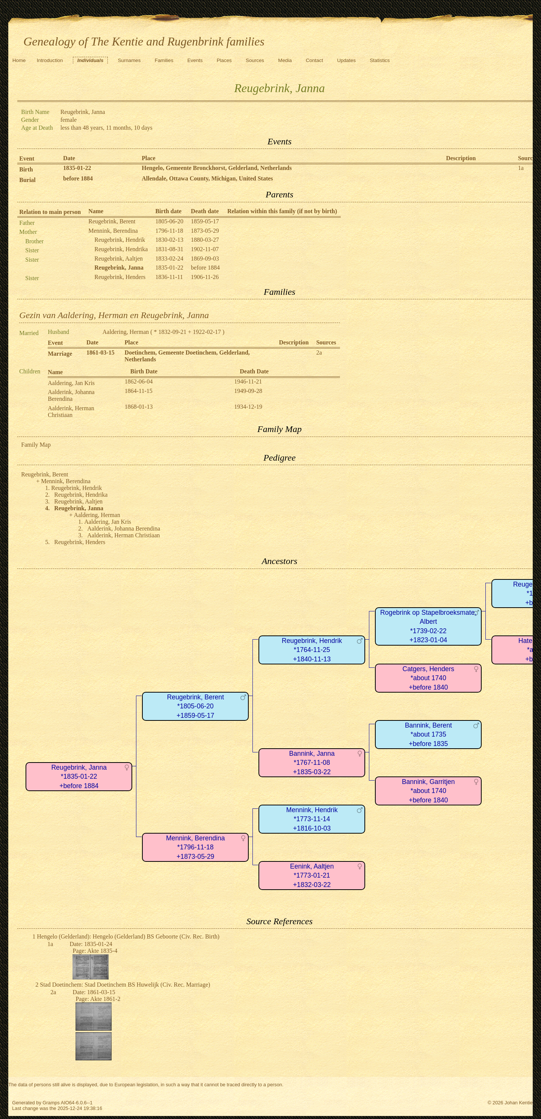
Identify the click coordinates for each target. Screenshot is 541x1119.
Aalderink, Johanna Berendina (71, 395)
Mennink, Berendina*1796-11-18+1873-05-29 (195, 847)
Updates (346, 60)
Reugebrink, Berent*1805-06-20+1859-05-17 (195, 706)
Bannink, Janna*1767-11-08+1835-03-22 (312, 763)
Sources (255, 60)
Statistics (380, 60)
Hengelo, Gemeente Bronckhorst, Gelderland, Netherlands (217, 168)
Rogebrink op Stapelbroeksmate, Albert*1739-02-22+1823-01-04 (428, 626)
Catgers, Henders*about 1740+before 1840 (428, 678)
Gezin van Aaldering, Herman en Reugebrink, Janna (114, 315)
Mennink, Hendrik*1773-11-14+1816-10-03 (312, 819)
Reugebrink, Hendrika (121, 249)
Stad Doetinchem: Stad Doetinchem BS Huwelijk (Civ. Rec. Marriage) (125, 984)
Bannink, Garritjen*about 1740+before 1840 (428, 791)
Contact (314, 60)
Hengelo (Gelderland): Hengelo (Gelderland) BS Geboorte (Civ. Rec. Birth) (128, 936)
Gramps (51, 1102)
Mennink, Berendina (113, 230)
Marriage (60, 353)
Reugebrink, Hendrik (119, 240)
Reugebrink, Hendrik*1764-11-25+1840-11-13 (312, 650)
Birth (26, 169)
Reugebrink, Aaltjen (118, 258)
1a (521, 168)
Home (19, 60)
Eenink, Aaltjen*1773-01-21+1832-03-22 (312, 876)
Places (224, 60)
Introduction (50, 60)
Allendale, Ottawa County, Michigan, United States (207, 178)
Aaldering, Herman (126, 332)
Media (285, 60)
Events (195, 60)
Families (164, 60)
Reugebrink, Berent (111, 221)
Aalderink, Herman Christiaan (71, 411)
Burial (27, 180)
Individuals (90, 60)
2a (319, 352)
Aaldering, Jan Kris (71, 383)
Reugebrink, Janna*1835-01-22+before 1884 (79, 777)
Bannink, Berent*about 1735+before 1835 (428, 735)
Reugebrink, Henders (119, 277)
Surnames (129, 60)
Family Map (36, 444)
